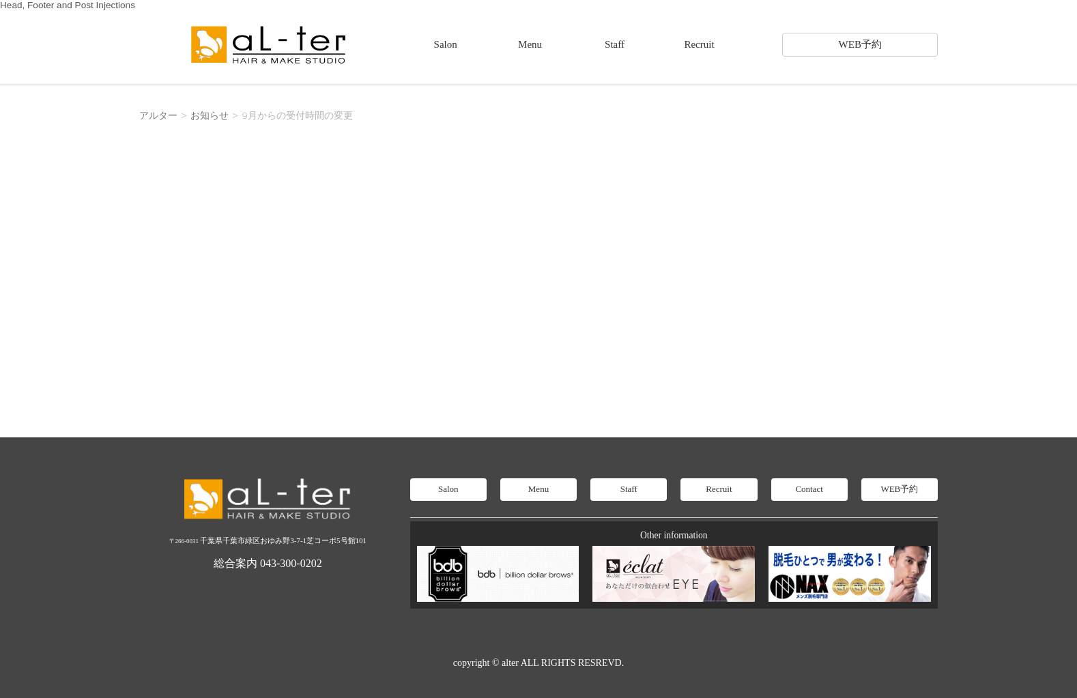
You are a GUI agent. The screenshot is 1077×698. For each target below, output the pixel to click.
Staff (614, 44)
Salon (445, 44)
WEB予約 (860, 44)
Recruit (699, 44)
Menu (530, 44)
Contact (808, 489)
